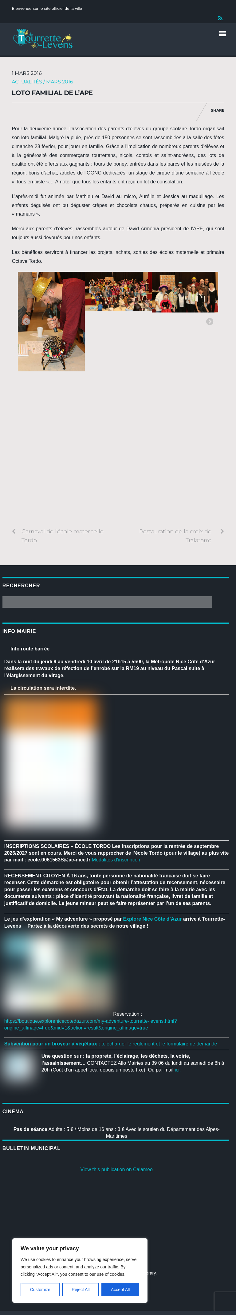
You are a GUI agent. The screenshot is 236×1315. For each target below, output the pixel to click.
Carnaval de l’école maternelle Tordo (58, 535)
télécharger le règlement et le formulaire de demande (159, 1043)
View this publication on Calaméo (117, 1169)
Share (217, 110)
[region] (80, 1270)
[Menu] (224, 34)
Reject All (80, 1289)
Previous (26, 322)
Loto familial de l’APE (52, 93)
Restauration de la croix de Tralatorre (181, 535)
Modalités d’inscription (116, 859)
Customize (40, 1289)
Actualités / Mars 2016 (42, 82)
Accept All (120, 1289)
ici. (178, 1069)
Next (210, 322)
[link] (152, 919)
